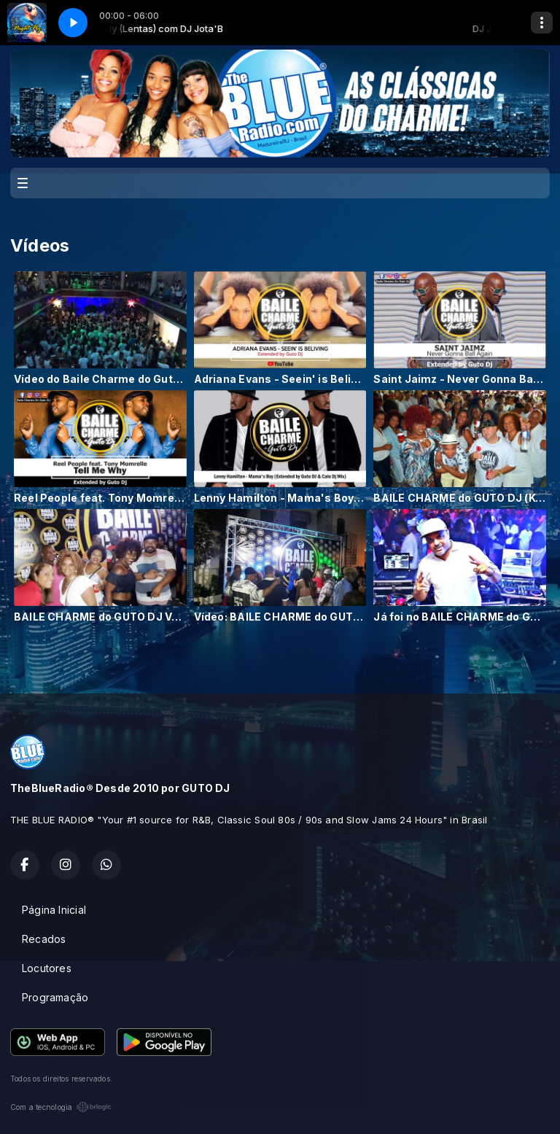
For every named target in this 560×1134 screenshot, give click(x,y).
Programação (55, 997)
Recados (44, 939)
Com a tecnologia (61, 1107)
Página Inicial (54, 910)
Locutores (46, 968)
